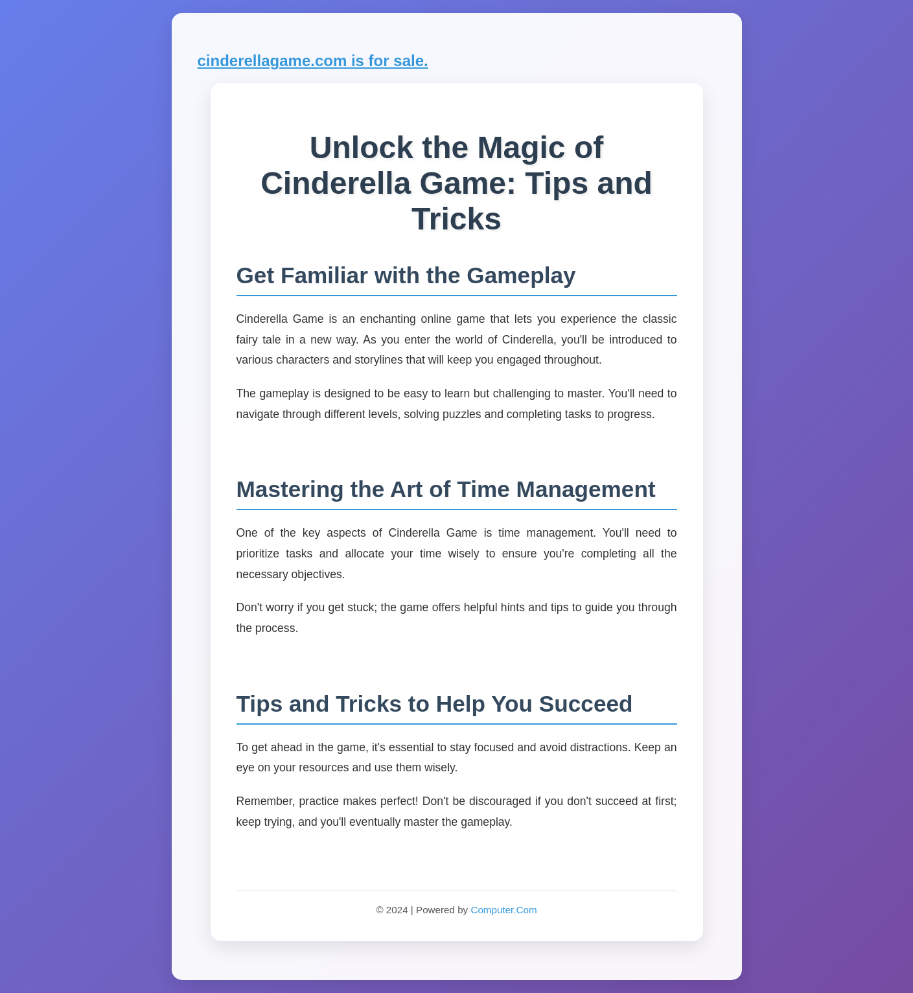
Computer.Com (503, 909)
